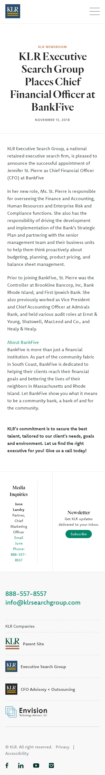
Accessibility (17, 753)
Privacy (62, 746)
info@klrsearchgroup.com (43, 602)
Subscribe (79, 534)
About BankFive (23, 342)
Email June (18, 540)
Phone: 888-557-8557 (19, 554)
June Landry (18, 507)
